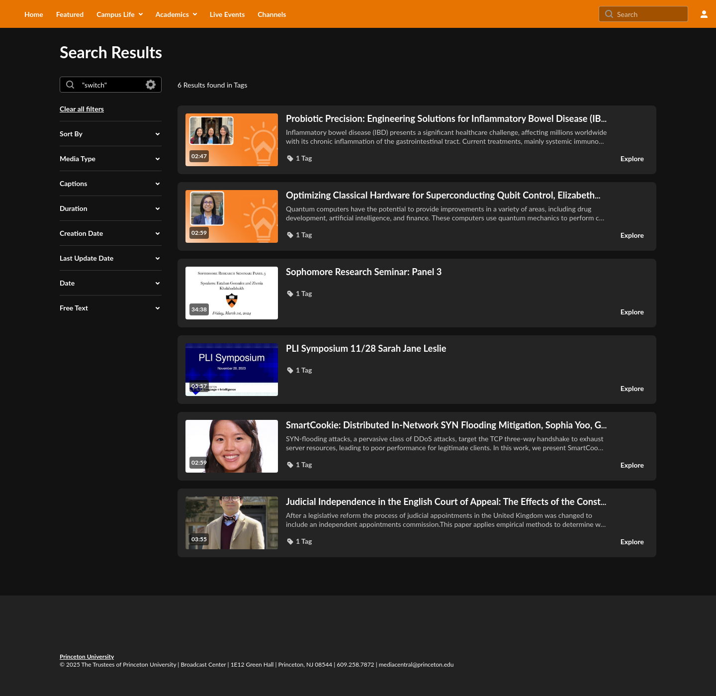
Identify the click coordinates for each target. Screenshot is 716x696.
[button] (111, 133)
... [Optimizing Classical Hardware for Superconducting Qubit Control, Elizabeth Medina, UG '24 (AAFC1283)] (443, 195)
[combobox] (110, 85)
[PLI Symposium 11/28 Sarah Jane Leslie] (447, 348)
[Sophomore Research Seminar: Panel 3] (447, 272)
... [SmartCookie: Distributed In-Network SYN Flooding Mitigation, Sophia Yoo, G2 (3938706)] (446, 425)
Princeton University (87, 656)
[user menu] (704, 14)
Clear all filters (82, 108)
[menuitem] (34, 14)
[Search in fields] (150, 85)
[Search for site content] (651, 14)
